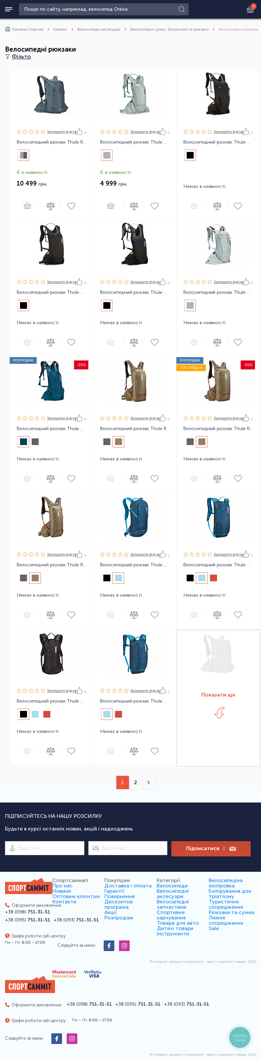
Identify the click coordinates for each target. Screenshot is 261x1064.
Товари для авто (178, 923)
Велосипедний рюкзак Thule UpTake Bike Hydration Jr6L (135, 701)
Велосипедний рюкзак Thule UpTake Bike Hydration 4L (218, 565)
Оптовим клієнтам (76, 896)
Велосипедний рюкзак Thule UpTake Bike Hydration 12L (135, 565)
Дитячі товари (175, 928)
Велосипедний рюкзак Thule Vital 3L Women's (135, 142)
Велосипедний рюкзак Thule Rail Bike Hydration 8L (51, 565)
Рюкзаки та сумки (231, 912)
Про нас (62, 885)
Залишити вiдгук (62, 132)
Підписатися (211, 848)
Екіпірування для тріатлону (230, 893)
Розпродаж (118, 917)
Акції (110, 912)
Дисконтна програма (118, 904)
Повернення (119, 896)
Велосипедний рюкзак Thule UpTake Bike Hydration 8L (51, 701)
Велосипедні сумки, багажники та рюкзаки (169, 29)
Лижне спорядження (226, 920)
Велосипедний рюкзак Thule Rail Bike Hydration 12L (135, 428)
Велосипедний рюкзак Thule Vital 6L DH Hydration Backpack (51, 428)
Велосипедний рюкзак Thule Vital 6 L (51, 292)
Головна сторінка (24, 29)
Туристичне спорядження (226, 904)
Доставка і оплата (128, 885)
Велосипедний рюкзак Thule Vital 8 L (218, 142)
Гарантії (114, 891)
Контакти (64, 901)
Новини (61, 891)
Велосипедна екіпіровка (226, 883)
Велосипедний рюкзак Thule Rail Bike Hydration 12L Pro (218, 428)
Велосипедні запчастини (173, 904)
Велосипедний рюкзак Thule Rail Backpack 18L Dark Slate (51, 142)
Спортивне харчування (171, 915)
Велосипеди (172, 885)
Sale (214, 928)
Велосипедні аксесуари (98, 29)
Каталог (60, 29)
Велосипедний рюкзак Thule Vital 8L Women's (218, 292)
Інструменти (173, 933)
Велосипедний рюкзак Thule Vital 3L (135, 292)
